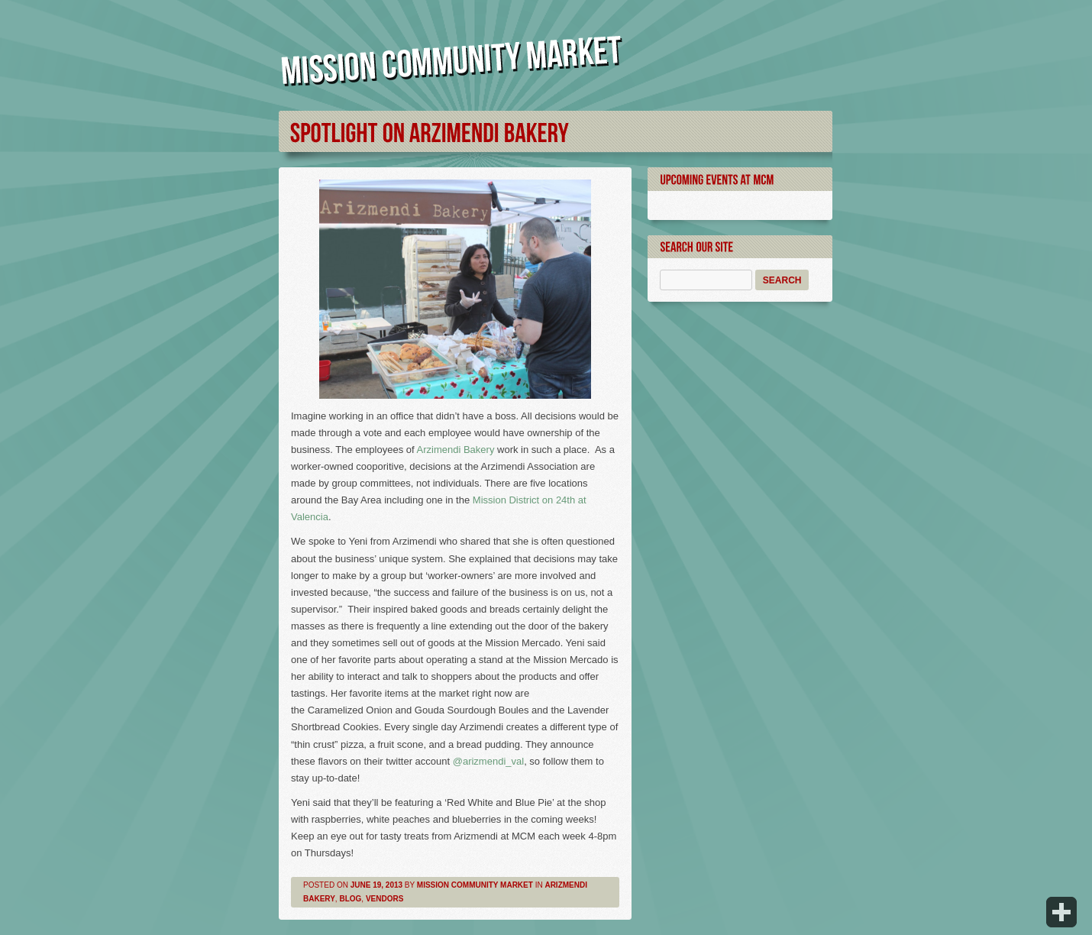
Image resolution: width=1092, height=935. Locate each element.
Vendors (384, 899)
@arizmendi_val (488, 761)
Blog (350, 899)
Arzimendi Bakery (456, 449)
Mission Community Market (475, 885)
